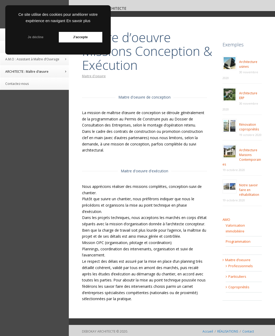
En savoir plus (78, 21)
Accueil (207, 331)
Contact (248, 331)
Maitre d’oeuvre (237, 259)
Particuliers (237, 276)
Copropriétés (238, 287)
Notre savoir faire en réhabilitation (249, 190)
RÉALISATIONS (227, 331)
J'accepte (80, 37)
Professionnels (240, 266)
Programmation (238, 241)
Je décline (36, 37)
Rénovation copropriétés (249, 127)
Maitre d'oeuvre (94, 76)
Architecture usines (248, 64)
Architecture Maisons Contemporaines (242, 157)
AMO (226, 219)
